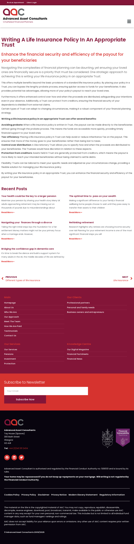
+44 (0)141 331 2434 (18, 448)
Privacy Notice (59, 494)
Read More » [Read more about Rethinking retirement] (75, 238)
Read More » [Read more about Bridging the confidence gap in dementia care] (7, 261)
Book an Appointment (15, 2)
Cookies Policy (12, 494)
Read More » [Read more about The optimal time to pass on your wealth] (75, 212)
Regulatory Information (112, 494)
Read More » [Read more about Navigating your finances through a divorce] (7, 238)
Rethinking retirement (81, 222)
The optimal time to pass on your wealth (92, 196)
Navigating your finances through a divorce (26, 222)
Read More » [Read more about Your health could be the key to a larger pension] (7, 212)
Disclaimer (43, 494)
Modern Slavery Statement (83, 494)
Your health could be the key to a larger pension (28, 196)
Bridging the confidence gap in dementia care (27, 248)
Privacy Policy (28, 494)
